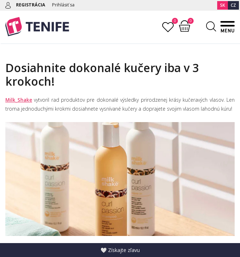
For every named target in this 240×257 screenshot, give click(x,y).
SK (222, 5)
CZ (233, 5)
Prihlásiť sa (65, 4)
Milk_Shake (19, 99)
